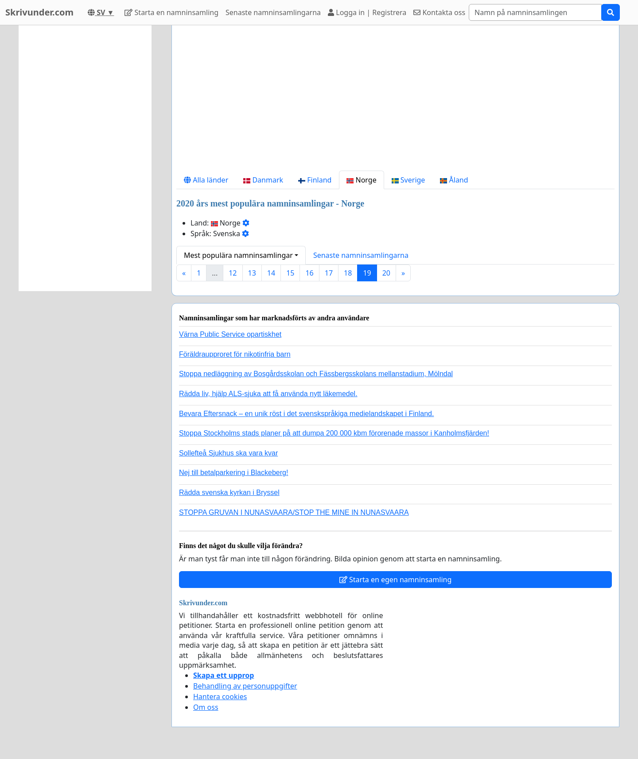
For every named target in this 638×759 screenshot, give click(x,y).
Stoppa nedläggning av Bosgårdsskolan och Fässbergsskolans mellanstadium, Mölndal (316, 374)
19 (367, 273)
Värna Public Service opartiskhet (230, 334)
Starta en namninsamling (171, 12)
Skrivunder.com (39, 12)
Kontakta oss (439, 12)
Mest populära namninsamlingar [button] (238, 255)
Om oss (205, 707)
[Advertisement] (395, 101)
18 (348, 273)
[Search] (535, 12)
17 (329, 273)
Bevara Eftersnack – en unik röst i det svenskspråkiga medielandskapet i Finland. (306, 413)
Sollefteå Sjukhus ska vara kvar (228, 453)
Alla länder (206, 180)
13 (252, 273)
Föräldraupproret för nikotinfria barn (235, 354)
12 (233, 273)
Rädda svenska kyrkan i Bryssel (229, 492)
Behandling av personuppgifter (245, 686)
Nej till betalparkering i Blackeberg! (233, 472)
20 (386, 273)
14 (271, 273)
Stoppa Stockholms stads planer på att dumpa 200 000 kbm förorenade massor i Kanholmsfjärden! (334, 433)
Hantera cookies (220, 696)
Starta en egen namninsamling (395, 579)
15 (290, 273)
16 (309, 273)
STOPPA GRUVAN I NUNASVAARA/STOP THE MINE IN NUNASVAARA (294, 512)
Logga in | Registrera (367, 12)
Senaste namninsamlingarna (273, 12)
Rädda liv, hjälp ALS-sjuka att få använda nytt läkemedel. (268, 393)
